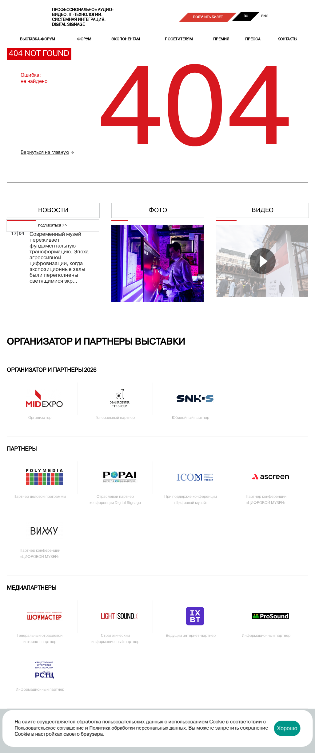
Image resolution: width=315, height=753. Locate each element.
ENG (264, 16)
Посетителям (179, 39)
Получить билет (208, 17)
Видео (262, 210)
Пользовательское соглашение (49, 728)
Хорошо (287, 728)
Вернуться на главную (45, 152)
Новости (53, 210)
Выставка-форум (37, 39)
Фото (158, 210)
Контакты (287, 39)
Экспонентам (125, 39)
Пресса (252, 39)
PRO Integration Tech (25, 17)
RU (246, 16)
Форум (84, 39)
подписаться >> (52, 225)
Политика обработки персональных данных (138, 728)
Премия (221, 39)
